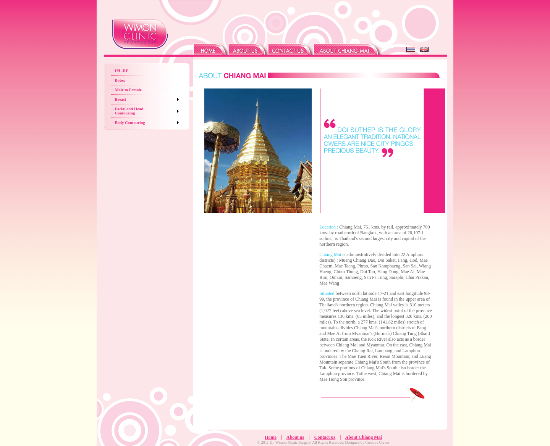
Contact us (324, 437)
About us (295, 437)
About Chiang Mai (363, 437)
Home (271, 437)
